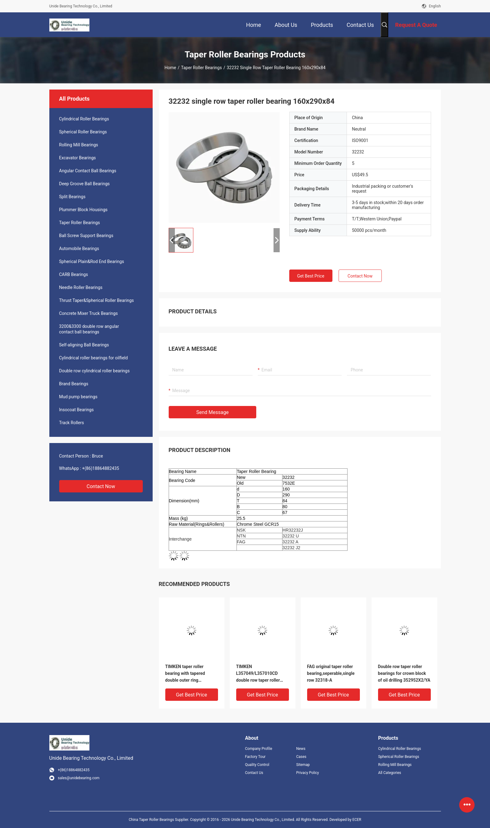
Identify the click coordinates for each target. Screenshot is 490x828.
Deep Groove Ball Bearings (84, 183)
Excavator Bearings (77, 157)
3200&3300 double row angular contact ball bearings (89, 329)
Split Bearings (72, 196)
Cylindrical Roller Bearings (84, 118)
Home (170, 67)
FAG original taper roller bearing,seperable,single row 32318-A (331, 673)
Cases (301, 757)
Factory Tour (255, 757)
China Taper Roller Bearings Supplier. (159, 820)
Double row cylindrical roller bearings (94, 370)
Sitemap (303, 765)
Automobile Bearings (79, 248)
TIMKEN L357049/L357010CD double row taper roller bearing (258, 674)
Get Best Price (310, 276)
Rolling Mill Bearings (78, 144)
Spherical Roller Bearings (83, 131)
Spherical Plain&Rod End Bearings (91, 261)
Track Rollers (71, 422)
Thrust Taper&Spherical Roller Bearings (96, 300)
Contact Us (254, 773)
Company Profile (258, 748)
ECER (356, 820)
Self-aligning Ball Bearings (84, 344)
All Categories (389, 773)
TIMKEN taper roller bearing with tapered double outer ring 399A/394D (185, 674)
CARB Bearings (73, 274)
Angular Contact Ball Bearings (87, 170)
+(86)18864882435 (100, 468)
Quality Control (257, 765)
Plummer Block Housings (83, 209)
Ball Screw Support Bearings (86, 235)
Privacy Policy (307, 773)
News (300, 748)
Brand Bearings (74, 383)
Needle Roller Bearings (81, 287)
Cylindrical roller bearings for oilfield (93, 357)
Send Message (212, 412)
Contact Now (101, 486)
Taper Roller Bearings (201, 67)
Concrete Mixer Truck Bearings (88, 313)
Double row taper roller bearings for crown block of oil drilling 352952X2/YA (404, 673)
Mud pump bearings (78, 396)
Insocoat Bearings (76, 409)
